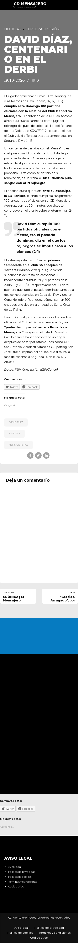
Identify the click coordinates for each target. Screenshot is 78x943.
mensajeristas (18, 444)
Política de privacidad (22, 872)
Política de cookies (19, 876)
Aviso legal (14, 867)
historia (14, 433)
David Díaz (16, 422)
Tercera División (43, 29)
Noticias (12, 29)
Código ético (16, 886)
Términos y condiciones (22, 881)
